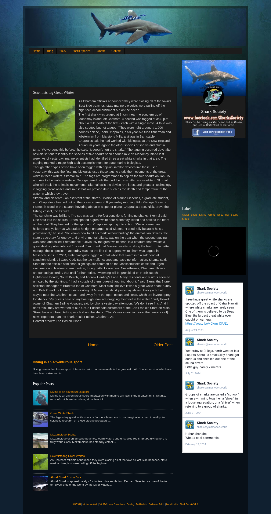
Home (36, 50)
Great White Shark (62, 413)
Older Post (163, 345)
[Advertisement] (110, 69)
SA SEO (103, 504)
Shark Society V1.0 (189, 504)
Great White (215, 214)
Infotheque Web (90, 504)
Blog (50, 50)
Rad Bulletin (141, 504)
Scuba (234, 214)
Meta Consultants (117, 504)
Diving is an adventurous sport (57, 362)
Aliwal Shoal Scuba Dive (65, 477)
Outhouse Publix (156, 504)
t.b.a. (63, 50)
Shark (185, 218)
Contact (116, 50)
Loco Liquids (172, 504)
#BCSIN (77, 504)
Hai (227, 214)
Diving (202, 214)
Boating (130, 504)
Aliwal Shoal (189, 214)
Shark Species (81, 50)
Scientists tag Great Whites (67, 456)
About (101, 50)
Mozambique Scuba (62, 434)
